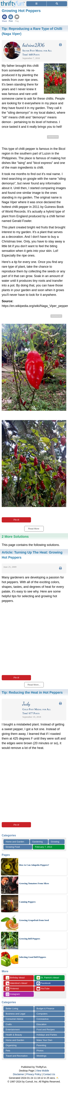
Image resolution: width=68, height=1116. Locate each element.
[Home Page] (12, 2)
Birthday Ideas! (15, 978)
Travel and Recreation (17, 1055)
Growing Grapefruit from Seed (34, 920)
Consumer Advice (14, 1019)
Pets (8, 1050)
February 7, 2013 (43, 847)
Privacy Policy (33, 1074)
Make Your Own (44, 1040)
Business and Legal (15, 1013)
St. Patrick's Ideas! (47, 978)
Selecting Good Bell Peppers (32, 957)
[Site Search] (57, 3)
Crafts (9, 1024)
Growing (55, 841)
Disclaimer (18, 1074)
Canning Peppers (27, 901)
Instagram (13, 994)
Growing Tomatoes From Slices (34, 883)
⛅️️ (57, 1078)
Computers (42, 1013)
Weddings (41, 1055)
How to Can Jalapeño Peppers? (34, 865)
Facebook (43, 983)
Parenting (41, 1045)
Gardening (37, 841)
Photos (39, 1050)
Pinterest (12, 989)
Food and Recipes (45, 1029)
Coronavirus (42, 1019)
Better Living (12, 1008)
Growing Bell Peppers (29, 938)
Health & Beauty (14, 1034)
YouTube (42, 989)
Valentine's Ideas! (16, 983)
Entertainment (13, 1029)
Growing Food (13, 847)
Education (41, 1024)
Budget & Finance (45, 1008)
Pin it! (16, 519)
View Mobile (42, 1070)
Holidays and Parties (46, 1034)
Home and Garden (15, 841)
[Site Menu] (36, 3)
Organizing (11, 1045)
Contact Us (49, 1074)
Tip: (32, 692)
